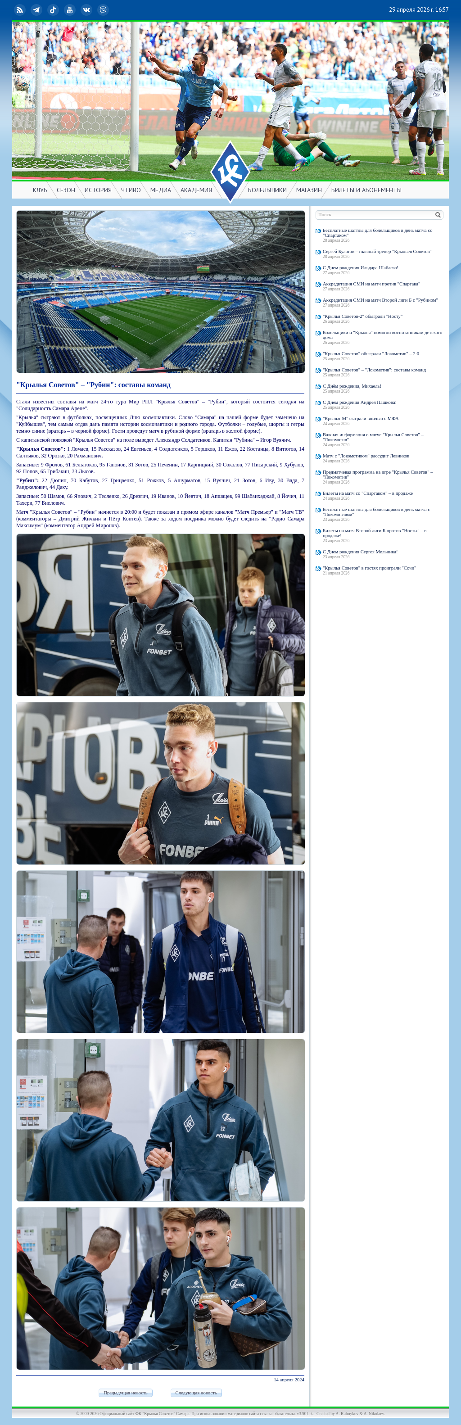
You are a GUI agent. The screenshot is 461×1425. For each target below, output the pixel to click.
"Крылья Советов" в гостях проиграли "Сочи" (369, 567)
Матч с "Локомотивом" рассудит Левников (366, 455)
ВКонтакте (87, 10)
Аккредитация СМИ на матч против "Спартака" (371, 283)
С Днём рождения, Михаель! (352, 386)
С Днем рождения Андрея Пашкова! (360, 402)
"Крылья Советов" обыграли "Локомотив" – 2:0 (371, 353)
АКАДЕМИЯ (196, 190)
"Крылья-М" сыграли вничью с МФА (361, 418)
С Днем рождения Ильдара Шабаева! (360, 267)
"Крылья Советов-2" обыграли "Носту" (362, 316)
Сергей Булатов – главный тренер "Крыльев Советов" (377, 251)
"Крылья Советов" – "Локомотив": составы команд (374, 369)
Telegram (37, 10)
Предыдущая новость (125, 1392)
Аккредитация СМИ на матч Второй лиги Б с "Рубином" (380, 300)
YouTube (70, 10)
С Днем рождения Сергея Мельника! (360, 551)
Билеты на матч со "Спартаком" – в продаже (368, 493)
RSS (20, 10)
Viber (104, 10)
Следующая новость (196, 1392)
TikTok (54, 10)
